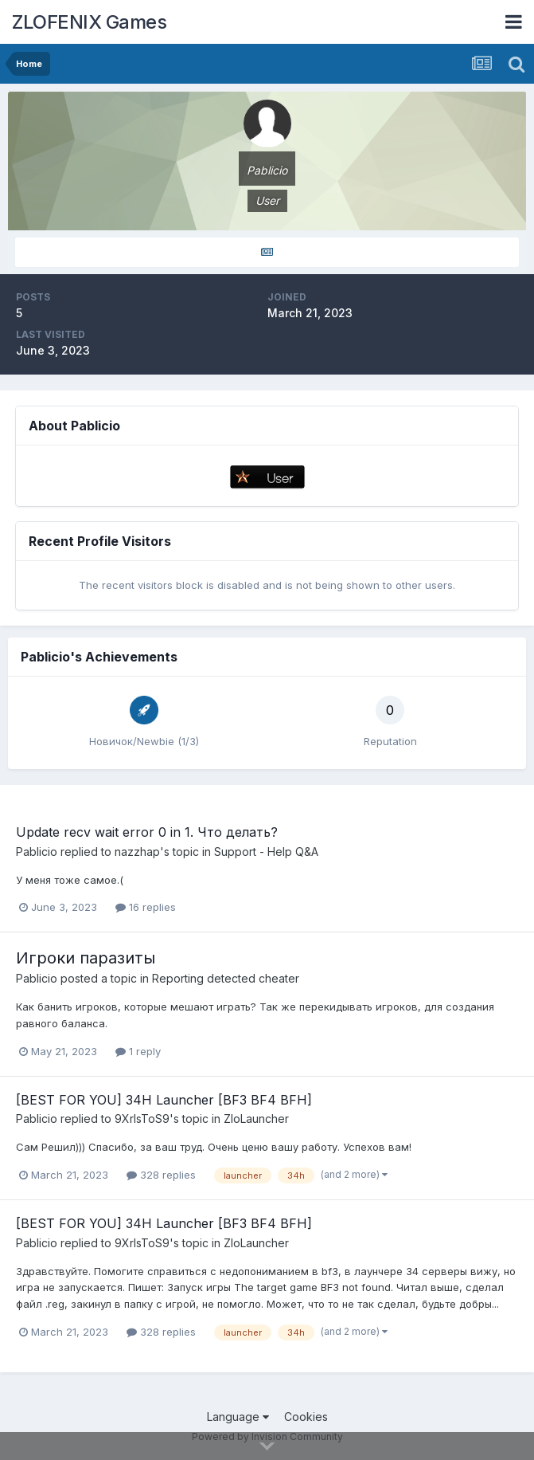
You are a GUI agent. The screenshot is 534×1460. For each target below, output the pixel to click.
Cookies (306, 1416)
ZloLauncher (256, 1118)
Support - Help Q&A (266, 851)
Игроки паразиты (85, 957)
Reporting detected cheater (225, 978)
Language (238, 1416)
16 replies (145, 907)
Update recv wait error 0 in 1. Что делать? (147, 832)
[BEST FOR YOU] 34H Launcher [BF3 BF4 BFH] (164, 1100)
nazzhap (137, 851)
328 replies (161, 1174)
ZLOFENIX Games (89, 21)
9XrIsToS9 (142, 1118)
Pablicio (36, 851)
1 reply (138, 1051)
